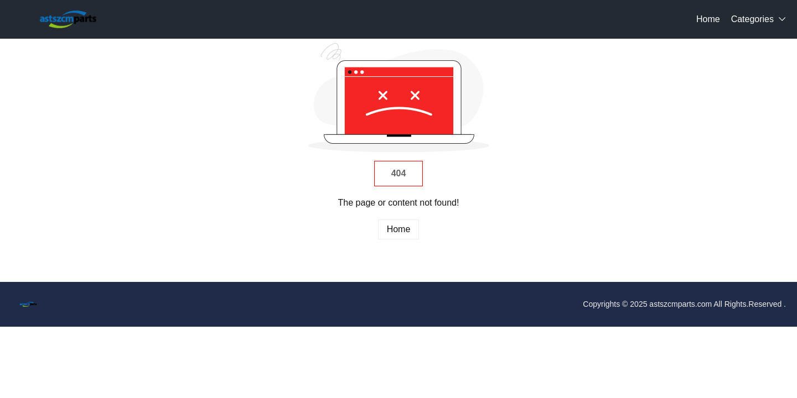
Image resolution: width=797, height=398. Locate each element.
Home (708, 19)
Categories (752, 19)
